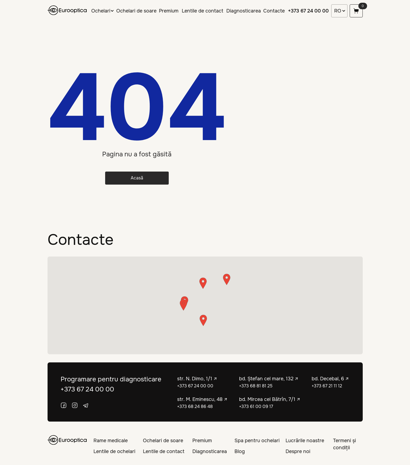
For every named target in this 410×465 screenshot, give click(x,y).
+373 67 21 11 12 (327, 386)
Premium (169, 11)
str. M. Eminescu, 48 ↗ (202, 399)
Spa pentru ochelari (257, 441)
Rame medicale (110, 441)
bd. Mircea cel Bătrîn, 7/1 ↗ (269, 399)
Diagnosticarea (243, 11)
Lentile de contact (202, 11)
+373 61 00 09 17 (256, 406)
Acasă (137, 178)
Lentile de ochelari (114, 451)
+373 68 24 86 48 (195, 406)
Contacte (274, 11)
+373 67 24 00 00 (308, 11)
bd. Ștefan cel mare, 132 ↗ (268, 379)
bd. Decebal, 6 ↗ (330, 379)
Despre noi (298, 451)
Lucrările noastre (305, 441)
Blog (239, 451)
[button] (203, 320)
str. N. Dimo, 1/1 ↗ (197, 379)
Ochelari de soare (136, 11)
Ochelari (100, 11)
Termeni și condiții (344, 444)
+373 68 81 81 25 (256, 386)
